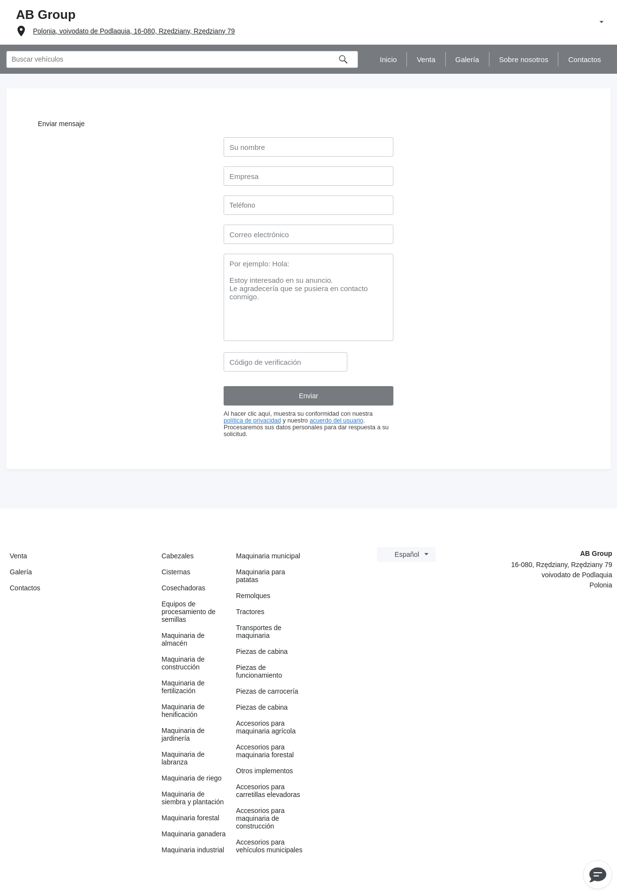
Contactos (25, 588)
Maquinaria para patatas (260, 576)
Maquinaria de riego (192, 778)
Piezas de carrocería (267, 691)
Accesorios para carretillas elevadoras (268, 790)
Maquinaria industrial (193, 850)
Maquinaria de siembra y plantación (193, 798)
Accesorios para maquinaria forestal (265, 751)
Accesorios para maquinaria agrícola (266, 727)
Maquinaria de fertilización (183, 687)
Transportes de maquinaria (259, 631)
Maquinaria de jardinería (183, 734)
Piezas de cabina (262, 651)
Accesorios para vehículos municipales (269, 846)
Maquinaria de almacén (183, 639)
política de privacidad (252, 420)
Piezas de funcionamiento (259, 671)
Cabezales (178, 556)
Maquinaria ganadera (194, 834)
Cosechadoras (183, 588)
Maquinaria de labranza (183, 758)
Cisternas (176, 572)
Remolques (253, 596)
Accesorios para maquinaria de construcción (260, 818)
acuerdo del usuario (336, 420)
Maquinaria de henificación (183, 710)
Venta (18, 556)
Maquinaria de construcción (183, 663)
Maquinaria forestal (190, 818)
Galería (21, 572)
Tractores (250, 612)
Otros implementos (264, 771)
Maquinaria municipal (268, 556)
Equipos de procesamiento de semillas (188, 611)
